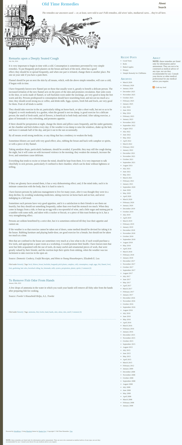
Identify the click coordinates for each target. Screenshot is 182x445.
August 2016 (128, 310)
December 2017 (129, 261)
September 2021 (129, 162)
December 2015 (129, 335)
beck (30, 264)
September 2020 (129, 187)
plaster (73, 268)
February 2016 (128, 329)
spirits (78, 268)
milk (53, 268)
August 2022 (128, 128)
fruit (10, 268)
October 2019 (128, 212)
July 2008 (126, 387)
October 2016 (128, 304)
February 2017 (128, 292)
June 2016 (127, 316)
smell (69, 312)
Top (71, 431)
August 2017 (128, 273)
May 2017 (127, 282)
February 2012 (128, 366)
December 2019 (129, 208)
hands (51, 312)
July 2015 (126, 350)
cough (91, 264)
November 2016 (129, 301)
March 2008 (127, 399)
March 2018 (127, 252)
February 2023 (128, 116)
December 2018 (129, 230)
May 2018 (127, 245)
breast (41, 264)
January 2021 (128, 184)
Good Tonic (127, 61)
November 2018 (129, 233)
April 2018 (127, 248)
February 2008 (128, 402)
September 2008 (129, 381)
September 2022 (129, 125)
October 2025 (128, 98)
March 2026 (127, 82)
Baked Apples (128, 67)
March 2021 (127, 178)
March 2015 (127, 362)
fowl (108, 264)
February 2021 (128, 181)
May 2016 (127, 319)
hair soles (24, 268)
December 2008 (129, 372)
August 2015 (128, 347)
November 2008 (129, 375)
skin (64, 312)
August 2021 (128, 165)
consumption (83, 264)
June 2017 (127, 279)
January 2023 (128, 119)
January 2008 (128, 406)
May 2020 (127, 193)
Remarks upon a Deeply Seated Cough (34, 58)
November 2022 (129, 122)
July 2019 (126, 215)
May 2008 (127, 393)
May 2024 (127, 113)
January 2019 (128, 227)
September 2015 (129, 344)
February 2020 (128, 202)
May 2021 (127, 175)
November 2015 (129, 338)
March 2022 (127, 144)
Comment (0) (86, 268)
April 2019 (127, 218)
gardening (16, 268)
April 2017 (127, 285)
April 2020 (127, 196)
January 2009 (128, 369)
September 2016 (129, 307)
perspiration (65, 268)
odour (60, 312)
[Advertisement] (61, 175)
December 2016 (129, 298)
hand (46, 312)
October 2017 (128, 267)
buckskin (47, 264)
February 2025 (128, 101)
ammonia (32, 312)
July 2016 (126, 313)
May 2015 (127, 356)
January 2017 (128, 295)
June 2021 (127, 172)
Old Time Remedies (60, 3)
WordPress (17, 431)
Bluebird (29, 431)
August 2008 (128, 384)
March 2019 (127, 221)
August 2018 (128, 242)
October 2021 (128, 159)
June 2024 (127, 110)
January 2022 (128, 150)
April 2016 (127, 322)
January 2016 (128, 332)
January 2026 (128, 88)
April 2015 (127, 359)
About (162, 3)
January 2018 (128, 258)
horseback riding (34, 268)
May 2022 (127, 138)
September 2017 (129, 270)
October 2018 (128, 236)
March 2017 (127, 289)
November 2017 (129, 264)
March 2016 (127, 325)
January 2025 (128, 104)
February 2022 (128, 147)
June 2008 (127, 390)
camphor (71, 264)
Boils (125, 64)
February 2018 (128, 255)
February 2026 (128, 85)
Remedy (20, 264)
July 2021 (126, 168)
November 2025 (129, 95)
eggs (95, 264)
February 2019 (128, 224)
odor (56, 312)
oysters (58, 268)
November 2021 (129, 156)
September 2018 (129, 239)
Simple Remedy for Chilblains (134, 73)
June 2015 (127, 353)
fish (99, 264)
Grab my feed (161, 87)
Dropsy (125, 70)
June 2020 (127, 190)
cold (76, 264)
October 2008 (128, 378)
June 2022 (127, 135)
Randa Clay (42, 431)
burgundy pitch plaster (59, 264)
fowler (42, 312)
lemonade (47, 268)
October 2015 (128, 341)
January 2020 (128, 205)
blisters (35, 264)
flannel (103, 264)
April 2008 (127, 396)
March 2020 (127, 199)
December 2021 (129, 153)
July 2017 (126, 276)
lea (42, 268)
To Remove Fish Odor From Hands (31, 280)
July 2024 (126, 107)
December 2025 (129, 91)
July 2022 (126, 131)
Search (162, 7)
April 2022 (127, 141)
